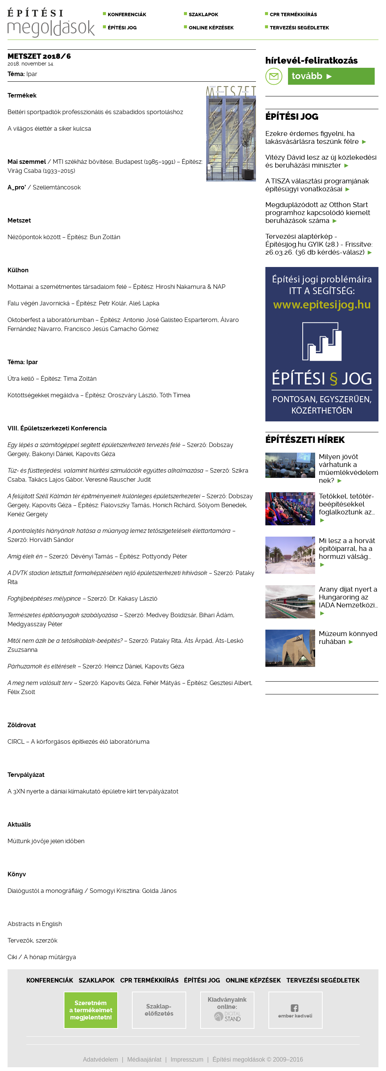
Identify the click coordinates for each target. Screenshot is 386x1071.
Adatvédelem (100, 1059)
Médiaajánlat (144, 1059)
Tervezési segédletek (299, 28)
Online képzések (211, 28)
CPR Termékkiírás (149, 980)
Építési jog (122, 28)
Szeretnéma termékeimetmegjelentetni (90, 1010)
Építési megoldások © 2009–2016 (258, 1059)
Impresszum (186, 1059)
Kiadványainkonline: (227, 1009)
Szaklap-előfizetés (159, 1010)
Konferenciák (127, 14)
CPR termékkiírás (293, 14)
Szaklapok (203, 14)
